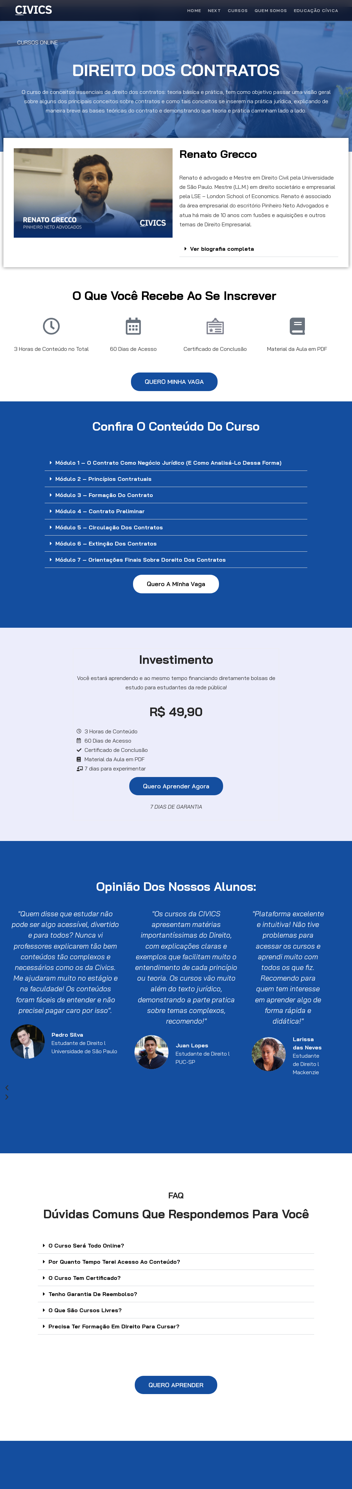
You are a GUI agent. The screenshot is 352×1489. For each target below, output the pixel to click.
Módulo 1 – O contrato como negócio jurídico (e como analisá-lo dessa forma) (168, 462)
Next (214, 10)
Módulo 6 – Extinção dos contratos (106, 543)
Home (194, 10)
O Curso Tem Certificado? (84, 1277)
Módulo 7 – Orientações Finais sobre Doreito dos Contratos (140, 559)
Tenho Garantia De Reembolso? (92, 1294)
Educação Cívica (316, 10)
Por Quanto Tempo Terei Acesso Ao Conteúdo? (114, 1261)
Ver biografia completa (222, 248)
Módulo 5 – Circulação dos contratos (109, 527)
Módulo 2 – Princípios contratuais (103, 478)
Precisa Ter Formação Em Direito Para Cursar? (113, 1326)
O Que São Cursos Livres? (85, 1310)
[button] (258, 249)
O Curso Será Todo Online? (86, 1245)
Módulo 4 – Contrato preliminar (100, 511)
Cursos (238, 10)
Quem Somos (271, 10)
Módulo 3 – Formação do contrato (104, 495)
